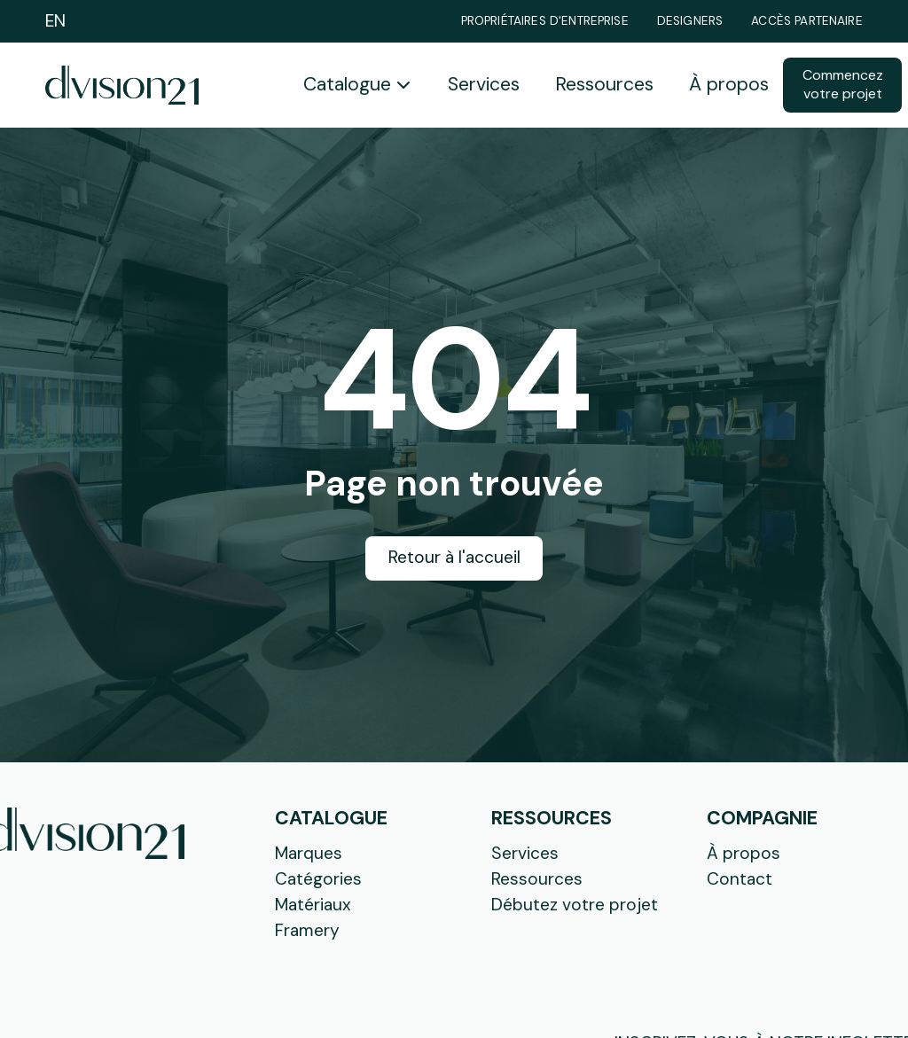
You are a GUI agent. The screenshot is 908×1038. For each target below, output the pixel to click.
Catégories (318, 879)
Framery (307, 930)
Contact (739, 879)
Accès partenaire (807, 21)
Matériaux (313, 905)
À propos (729, 84)
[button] (358, 85)
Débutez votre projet (574, 905)
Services (484, 84)
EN (55, 21)
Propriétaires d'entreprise (545, 21)
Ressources (604, 84)
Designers (690, 21)
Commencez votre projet (842, 84)
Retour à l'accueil (454, 557)
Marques (308, 853)
